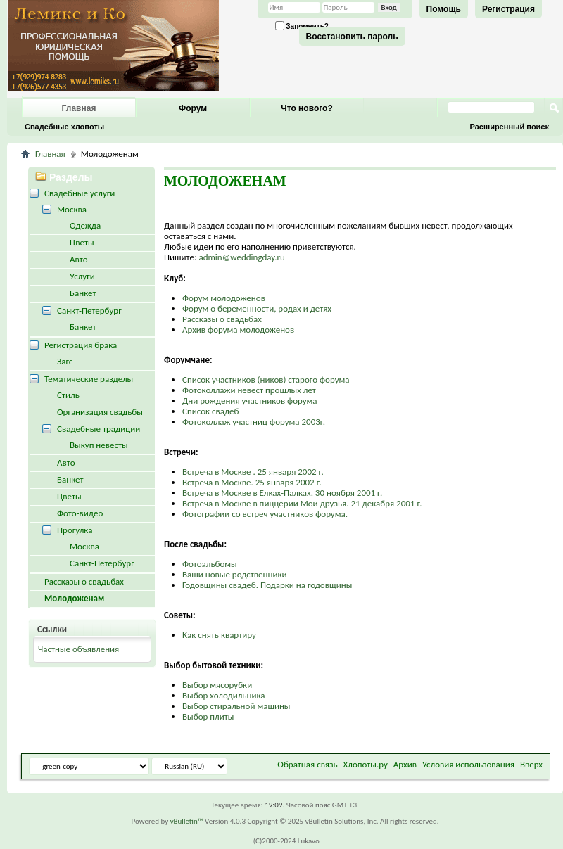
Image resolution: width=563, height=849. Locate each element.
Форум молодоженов (223, 298)
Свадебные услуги (79, 193)
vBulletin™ (186, 821)
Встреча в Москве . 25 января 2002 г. (253, 471)
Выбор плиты (208, 716)
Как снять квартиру (219, 635)
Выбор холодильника (223, 695)
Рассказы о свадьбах (222, 319)
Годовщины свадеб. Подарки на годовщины (267, 585)
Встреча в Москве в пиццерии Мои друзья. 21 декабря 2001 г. (302, 503)
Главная (79, 108)
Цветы (82, 242)
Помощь (443, 9)
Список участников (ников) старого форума (265, 379)
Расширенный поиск (509, 126)
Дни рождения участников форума (249, 400)
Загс (64, 361)
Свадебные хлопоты (64, 126)
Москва (72, 209)
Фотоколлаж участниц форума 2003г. (253, 421)
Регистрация (508, 9)
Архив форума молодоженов (238, 329)
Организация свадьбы (100, 412)
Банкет (83, 293)
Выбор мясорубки (217, 684)
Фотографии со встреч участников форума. (265, 514)
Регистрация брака (80, 345)
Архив (405, 764)
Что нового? (306, 108)
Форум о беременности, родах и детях (256, 308)
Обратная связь (307, 764)
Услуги (82, 276)
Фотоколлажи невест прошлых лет (249, 390)
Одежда (85, 225)
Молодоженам (74, 598)
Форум (193, 108)
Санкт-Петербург (89, 310)
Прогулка (74, 530)
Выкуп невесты (99, 445)
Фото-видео (80, 513)
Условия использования (468, 764)
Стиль (68, 395)
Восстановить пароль (352, 37)
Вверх (531, 764)
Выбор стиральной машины (236, 706)
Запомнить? (302, 25)
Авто (79, 259)
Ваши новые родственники (234, 574)
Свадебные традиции (98, 428)
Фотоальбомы (209, 563)
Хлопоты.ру (365, 764)
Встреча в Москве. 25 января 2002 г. (252, 482)
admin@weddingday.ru (241, 257)
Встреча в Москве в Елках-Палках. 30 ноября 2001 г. (282, 492)
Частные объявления (78, 649)
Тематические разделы (88, 379)
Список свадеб (210, 411)
